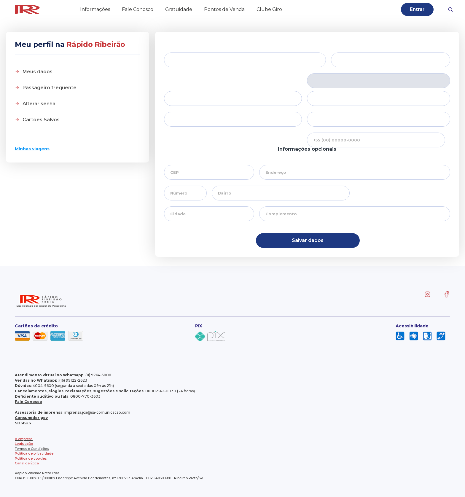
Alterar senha (39, 103)
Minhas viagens (32, 149)
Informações (95, 9)
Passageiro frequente (50, 87)
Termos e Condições (32, 449)
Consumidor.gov (31, 417)
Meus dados (37, 71)
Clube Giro (269, 9)
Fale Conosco (137, 9)
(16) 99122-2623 (51, 380)
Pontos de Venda (224, 9)
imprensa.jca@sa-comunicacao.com (97, 412)
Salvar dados (308, 240)
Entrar (417, 9)
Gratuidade (178, 9)
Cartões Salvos (41, 119)
